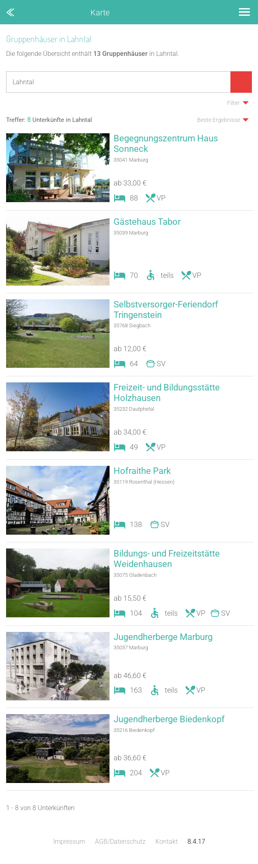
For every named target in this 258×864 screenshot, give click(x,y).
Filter (233, 103)
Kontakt (166, 841)
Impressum (69, 841)
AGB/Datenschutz (120, 841)
